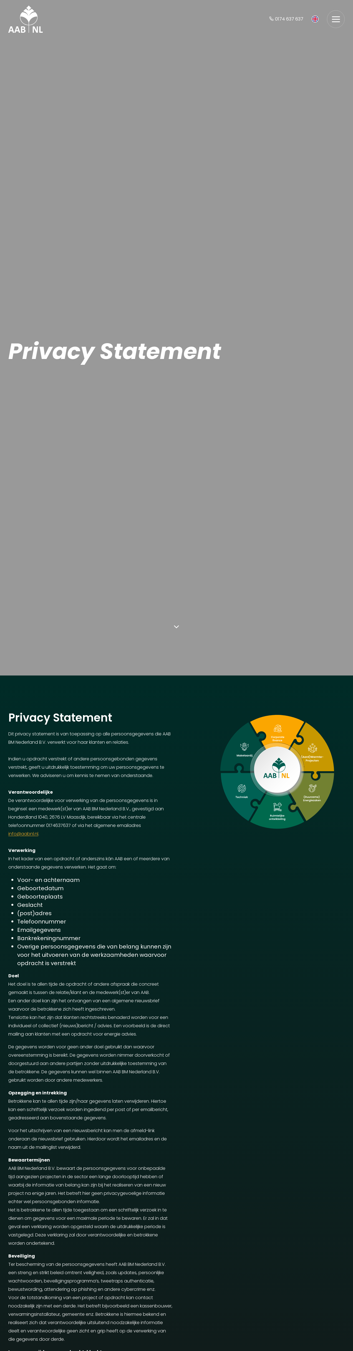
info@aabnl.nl (23, 834)
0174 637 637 (286, 19)
